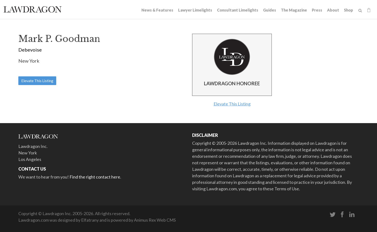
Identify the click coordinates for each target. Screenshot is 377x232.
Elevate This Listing (37, 80)
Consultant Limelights (237, 10)
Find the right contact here (95, 176)
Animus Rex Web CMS (155, 220)
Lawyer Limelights (195, 10)
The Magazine (294, 10)
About (333, 10)
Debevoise (30, 50)
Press (317, 10)
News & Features (157, 10)
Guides (269, 10)
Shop (348, 10)
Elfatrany (90, 220)
